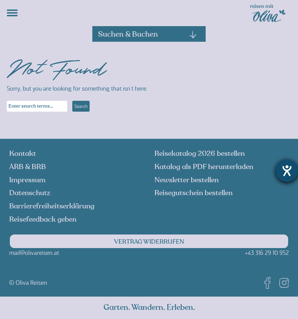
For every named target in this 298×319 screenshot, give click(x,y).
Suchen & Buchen (147, 34)
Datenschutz (29, 193)
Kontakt (22, 153)
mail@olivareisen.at (34, 253)
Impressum (27, 180)
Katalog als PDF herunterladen (203, 166)
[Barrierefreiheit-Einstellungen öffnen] (287, 171)
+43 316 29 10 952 (267, 253)
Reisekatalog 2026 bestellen (199, 153)
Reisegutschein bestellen (193, 193)
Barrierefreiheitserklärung (51, 206)
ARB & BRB (27, 166)
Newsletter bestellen (186, 180)
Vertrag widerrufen (149, 242)
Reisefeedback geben (42, 219)
